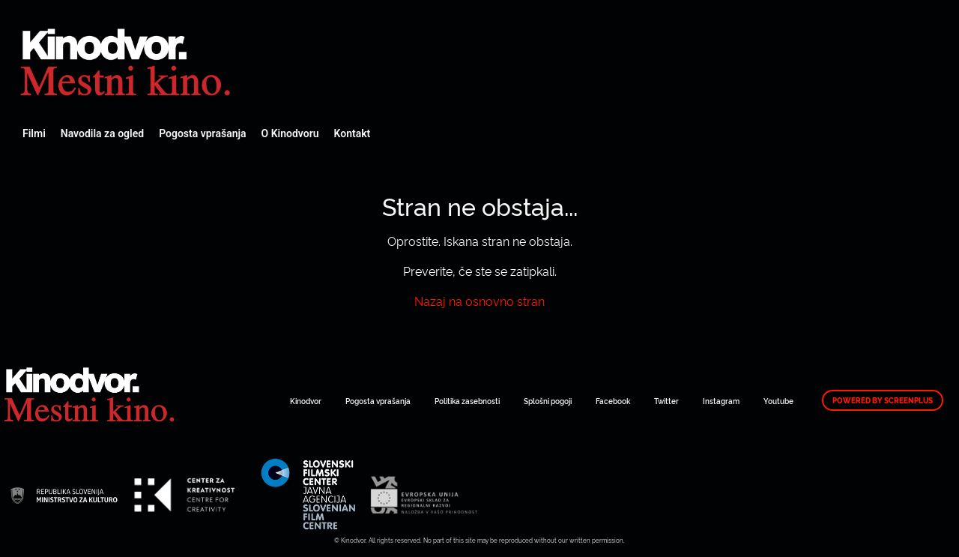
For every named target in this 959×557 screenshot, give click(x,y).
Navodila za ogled (102, 133)
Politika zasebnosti (467, 401)
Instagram (721, 401)
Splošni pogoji (548, 401)
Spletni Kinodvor (127, 60)
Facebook (613, 401)
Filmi (34, 133)
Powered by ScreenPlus (882, 400)
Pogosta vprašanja (202, 133)
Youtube (778, 401)
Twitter (666, 401)
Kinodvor (305, 401)
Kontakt (352, 133)
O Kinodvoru (290, 133)
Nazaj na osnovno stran (479, 300)
